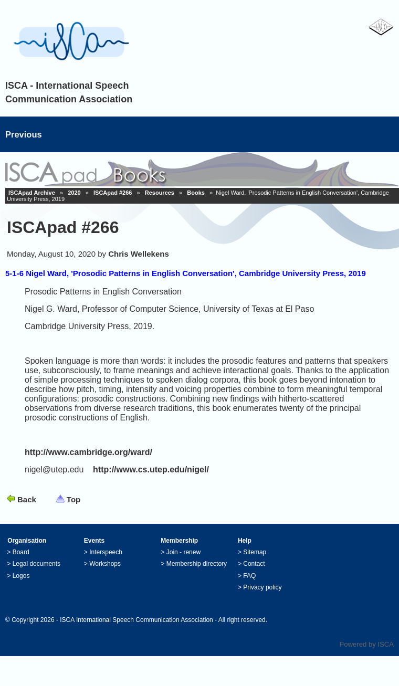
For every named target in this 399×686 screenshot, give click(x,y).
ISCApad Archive (31, 192)
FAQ (249, 575)
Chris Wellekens (138, 253)
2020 (74, 192)
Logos (21, 575)
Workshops (105, 563)
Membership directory (196, 563)
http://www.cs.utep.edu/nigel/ (151, 469)
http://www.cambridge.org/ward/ (88, 452)
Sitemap (254, 552)
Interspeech (105, 552)
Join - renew (183, 552)
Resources (159, 192)
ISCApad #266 (112, 192)
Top (73, 499)
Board (21, 552)
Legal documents (36, 563)
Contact (254, 563)
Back (26, 499)
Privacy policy (262, 587)
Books (196, 192)
